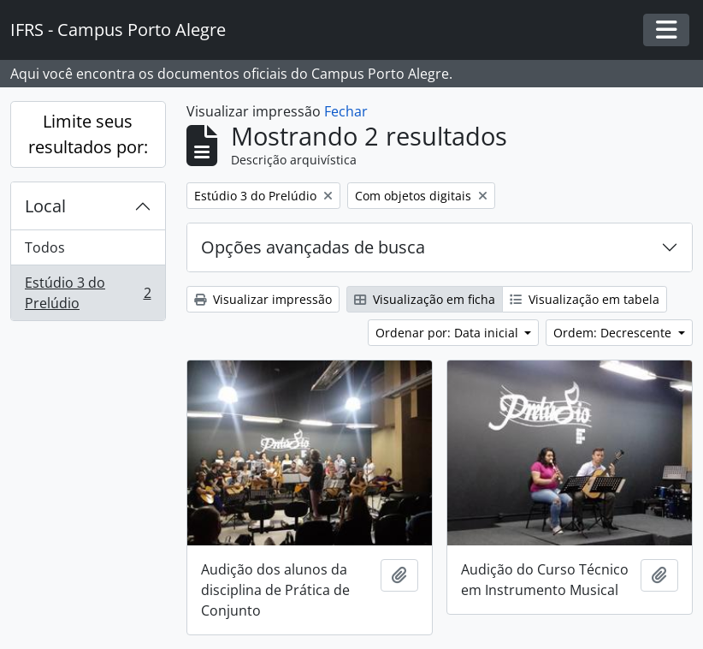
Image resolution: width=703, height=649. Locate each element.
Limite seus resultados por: (88, 134)
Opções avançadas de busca (313, 247)
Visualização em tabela (584, 299)
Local (45, 205)
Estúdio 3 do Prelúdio (87, 293)
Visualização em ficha (424, 299)
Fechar (346, 111)
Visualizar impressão (263, 299)
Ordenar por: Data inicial (448, 332)
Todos (45, 247)
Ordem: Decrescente (614, 332)
